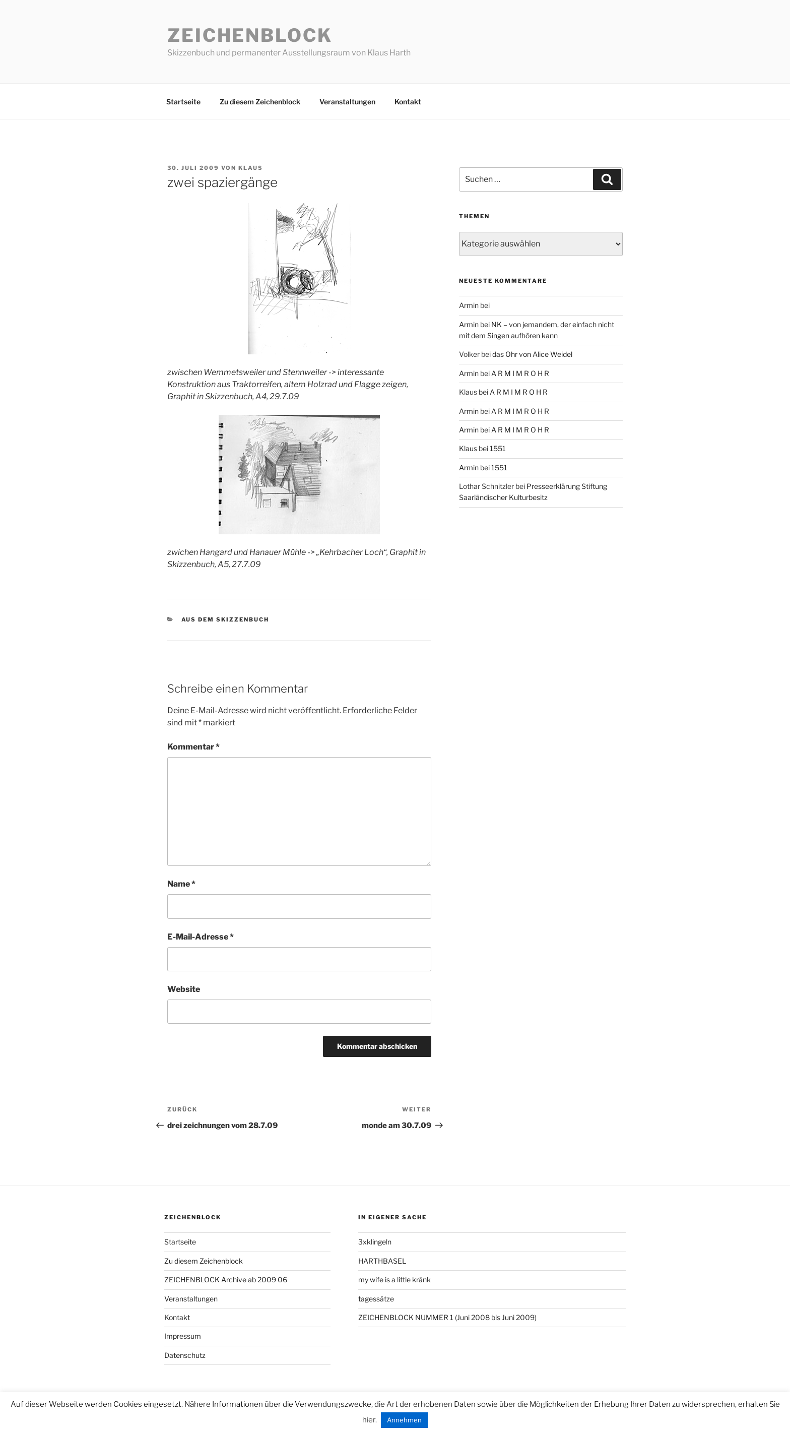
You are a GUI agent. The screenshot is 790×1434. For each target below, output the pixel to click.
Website (183, 989)
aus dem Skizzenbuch (225, 619)
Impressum (182, 1336)
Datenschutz (185, 1355)
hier (368, 1419)
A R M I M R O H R (520, 373)
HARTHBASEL (382, 1261)
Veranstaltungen (347, 101)
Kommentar (193, 747)
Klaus (250, 167)
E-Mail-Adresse (200, 937)
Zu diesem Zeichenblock (260, 101)
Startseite (183, 101)
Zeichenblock (250, 35)
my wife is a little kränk (394, 1279)
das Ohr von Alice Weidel (532, 354)
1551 (498, 448)
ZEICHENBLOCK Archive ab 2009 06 (225, 1279)
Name (181, 884)
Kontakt (407, 101)
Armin (469, 305)
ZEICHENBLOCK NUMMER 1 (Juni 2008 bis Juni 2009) (447, 1317)
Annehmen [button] (404, 1420)
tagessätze (376, 1298)
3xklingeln (374, 1241)
